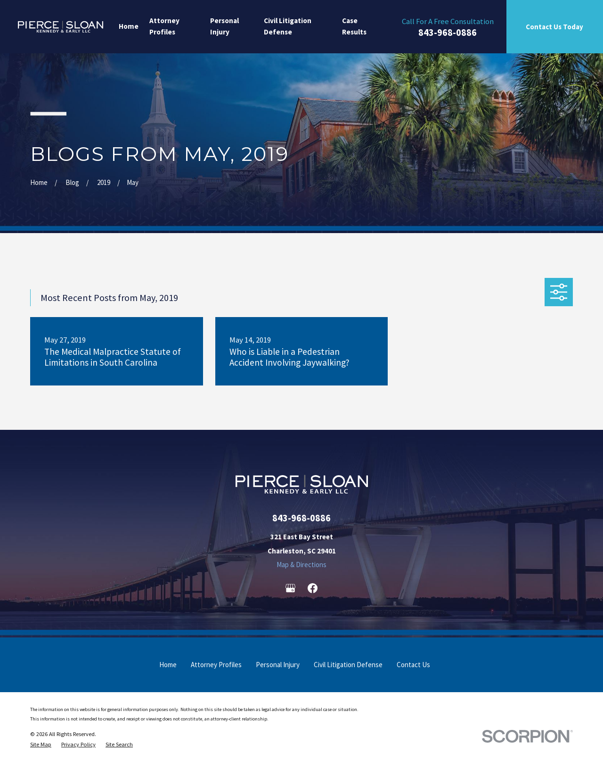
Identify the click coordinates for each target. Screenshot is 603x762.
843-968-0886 (447, 33)
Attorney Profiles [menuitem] (164, 26)
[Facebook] (313, 588)
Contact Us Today (554, 26)
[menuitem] (40, 744)
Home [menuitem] (129, 26)
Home (168, 664)
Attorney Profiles (216, 664)
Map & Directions (301, 564)
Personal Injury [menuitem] (224, 26)
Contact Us (413, 664)
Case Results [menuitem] (354, 26)
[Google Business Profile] (290, 588)
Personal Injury (278, 664)
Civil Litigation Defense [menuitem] (287, 26)
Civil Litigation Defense (348, 664)
